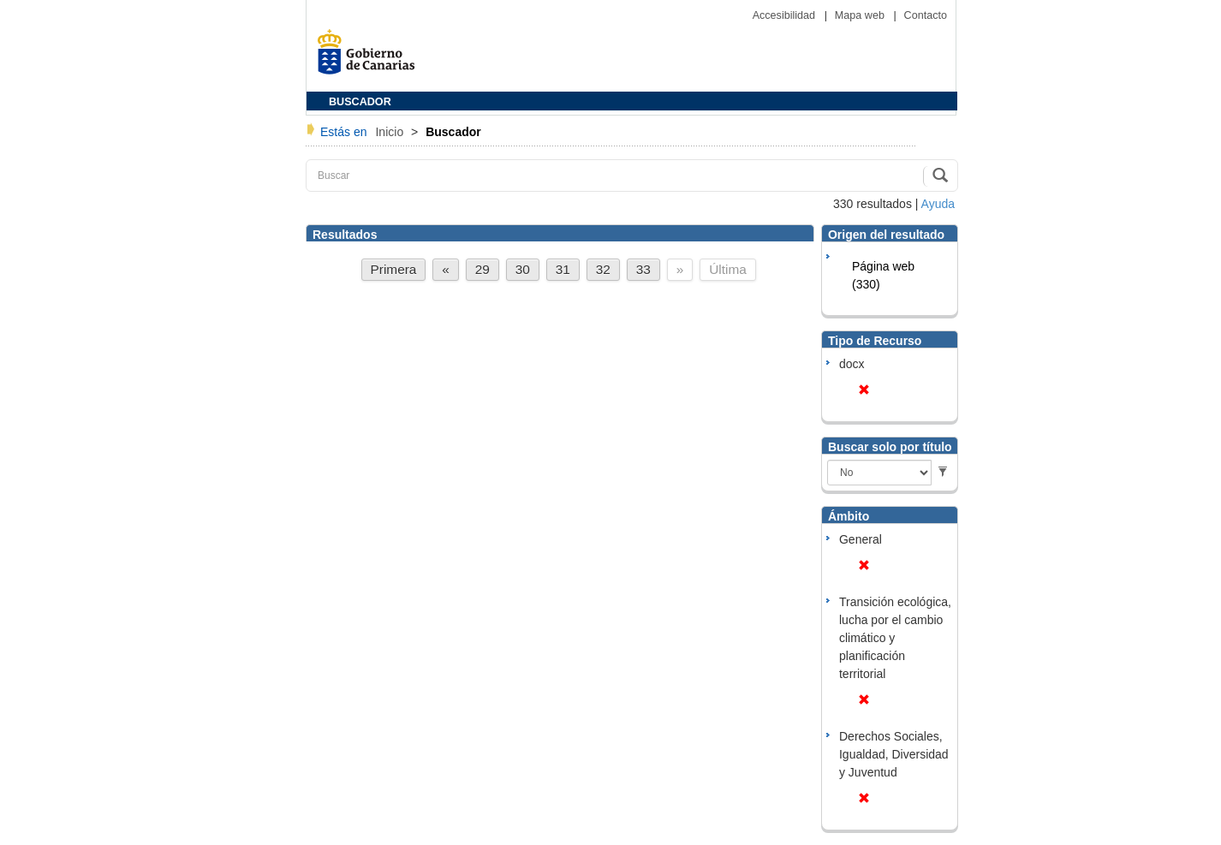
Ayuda (938, 204)
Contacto (925, 15)
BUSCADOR (360, 102)
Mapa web (861, 15)
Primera (394, 269)
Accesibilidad (786, 15)
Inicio (391, 132)
